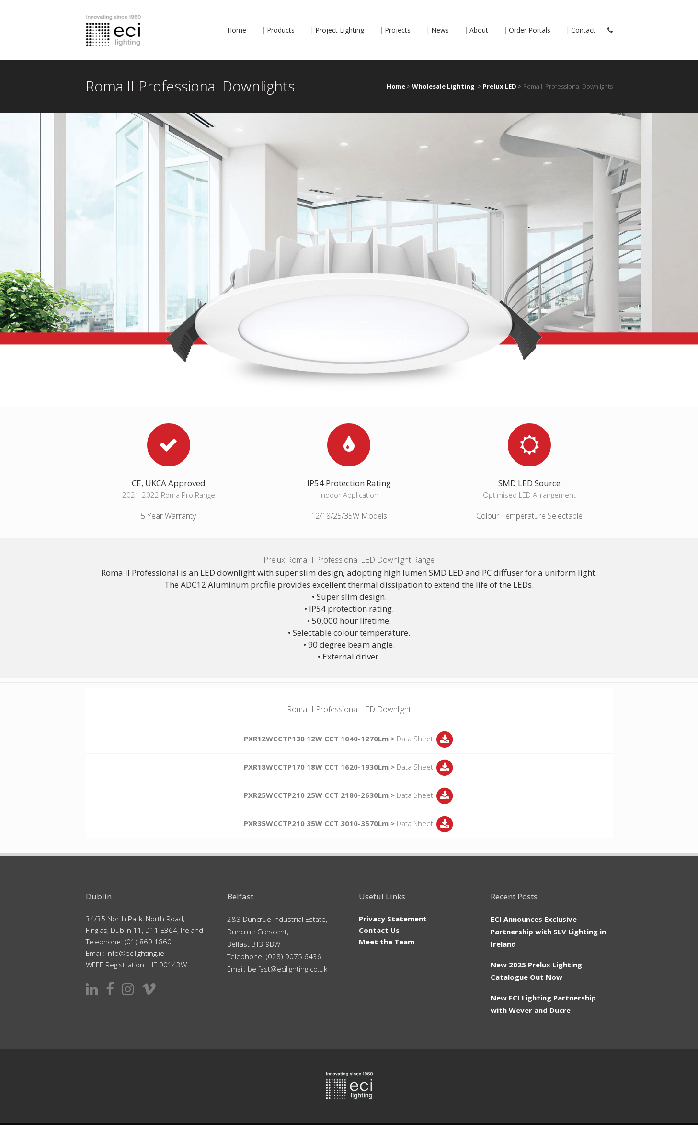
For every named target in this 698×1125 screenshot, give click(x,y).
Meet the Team (386, 941)
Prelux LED (499, 86)
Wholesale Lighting (443, 86)
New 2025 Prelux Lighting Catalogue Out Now (536, 971)
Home (396, 86)
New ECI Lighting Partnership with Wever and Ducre (543, 1004)
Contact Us (379, 930)
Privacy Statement (393, 918)
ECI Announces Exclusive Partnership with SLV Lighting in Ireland (548, 931)
